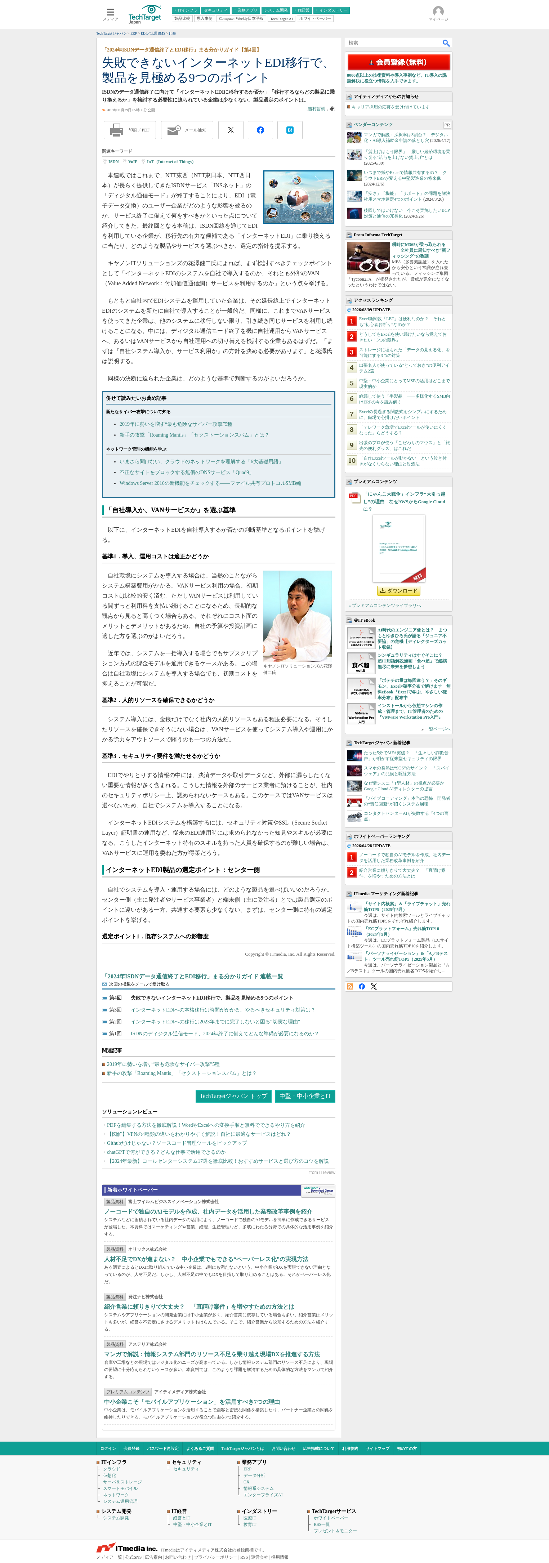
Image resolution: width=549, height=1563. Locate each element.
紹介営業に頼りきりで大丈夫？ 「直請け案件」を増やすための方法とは (199, 1307)
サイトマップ (377, 1448)
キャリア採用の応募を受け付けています (391, 107)
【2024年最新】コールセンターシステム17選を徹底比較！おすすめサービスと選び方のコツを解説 (218, 1161)
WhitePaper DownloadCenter (318, 1191)
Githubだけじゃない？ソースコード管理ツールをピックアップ (177, 1143)
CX (247, 1481)
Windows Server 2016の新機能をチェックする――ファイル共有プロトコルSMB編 (210, 483)
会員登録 (131, 1448)
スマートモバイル (120, 1488)
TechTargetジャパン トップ (233, 1096)
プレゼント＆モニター (335, 1530)
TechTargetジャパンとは (243, 1448)
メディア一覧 (109, 1557)
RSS (350, 986)
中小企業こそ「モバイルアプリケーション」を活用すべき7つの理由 (192, 1402)
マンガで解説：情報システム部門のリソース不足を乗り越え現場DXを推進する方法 (212, 1354)
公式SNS (133, 1557)
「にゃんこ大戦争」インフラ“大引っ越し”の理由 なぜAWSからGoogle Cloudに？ (404, 501)
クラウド (111, 1469)
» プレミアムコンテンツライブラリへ (385, 605)
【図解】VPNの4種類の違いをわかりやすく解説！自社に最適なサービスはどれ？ (199, 1134)
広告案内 (153, 1557)
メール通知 (195, 130)
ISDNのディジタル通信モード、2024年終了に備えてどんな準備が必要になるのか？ (225, 1033)
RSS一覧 (322, 1524)
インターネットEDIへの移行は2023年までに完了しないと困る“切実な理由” (215, 1021)
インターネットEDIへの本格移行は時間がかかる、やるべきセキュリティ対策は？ (223, 1010)
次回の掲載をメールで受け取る (139, 984)
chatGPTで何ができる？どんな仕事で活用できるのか (166, 1152)
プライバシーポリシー (215, 1557)
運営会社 (259, 1557)
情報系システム (259, 1488)
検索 (446, 43)
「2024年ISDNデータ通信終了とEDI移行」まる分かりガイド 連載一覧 (192, 976)
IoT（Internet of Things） (171, 161)
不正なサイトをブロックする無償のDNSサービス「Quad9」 (187, 472)
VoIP (133, 161)
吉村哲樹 (316, 108)
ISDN (113, 161)
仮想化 (109, 1475)
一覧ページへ (438, 729)
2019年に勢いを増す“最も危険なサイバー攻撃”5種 (176, 424)
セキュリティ (186, 1469)
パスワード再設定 (163, 1448)
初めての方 (407, 1448)
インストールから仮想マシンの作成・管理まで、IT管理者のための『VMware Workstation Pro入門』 (410, 711)
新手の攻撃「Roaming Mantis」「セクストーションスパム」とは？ (194, 435)
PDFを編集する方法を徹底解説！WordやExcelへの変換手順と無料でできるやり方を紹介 (206, 1125)
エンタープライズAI (263, 1494)
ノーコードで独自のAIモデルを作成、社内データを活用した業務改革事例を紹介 (208, 1212)
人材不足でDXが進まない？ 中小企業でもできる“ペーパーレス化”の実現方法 (206, 1259)
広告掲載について (319, 1448)
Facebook (362, 986)
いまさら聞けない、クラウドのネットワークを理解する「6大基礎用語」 (202, 461)
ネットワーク (116, 1494)
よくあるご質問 (200, 1448)
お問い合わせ (283, 1448)
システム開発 (116, 1517)
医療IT (250, 1517)
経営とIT (181, 1517)
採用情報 (280, 1557)
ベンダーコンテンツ (373, 124)
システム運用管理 (120, 1501)
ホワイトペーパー (331, 1517)
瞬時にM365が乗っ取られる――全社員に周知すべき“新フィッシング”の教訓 (421, 250)
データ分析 (254, 1475)
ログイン (108, 1448)
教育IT (250, 1524)
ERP (247, 1469)
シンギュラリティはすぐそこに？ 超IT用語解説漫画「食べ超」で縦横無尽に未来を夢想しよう (412, 661)
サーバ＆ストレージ (122, 1481)
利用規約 (350, 1448)
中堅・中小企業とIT (305, 1096)
